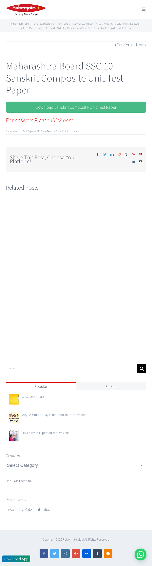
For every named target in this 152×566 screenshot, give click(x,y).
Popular (41, 386)
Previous (124, 45)
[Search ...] (71, 368)
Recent (111, 386)
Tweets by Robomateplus (28, 509)
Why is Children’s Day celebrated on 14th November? (56, 415)
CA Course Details (33, 397)
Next (140, 45)
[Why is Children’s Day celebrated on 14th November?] (14, 416)
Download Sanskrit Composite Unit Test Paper (76, 107)
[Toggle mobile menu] (144, 9)
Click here (61, 120)
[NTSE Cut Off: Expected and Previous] (14, 434)
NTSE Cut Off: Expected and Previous (45, 433)
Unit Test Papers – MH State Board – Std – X (40, 131)
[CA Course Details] (14, 398)
